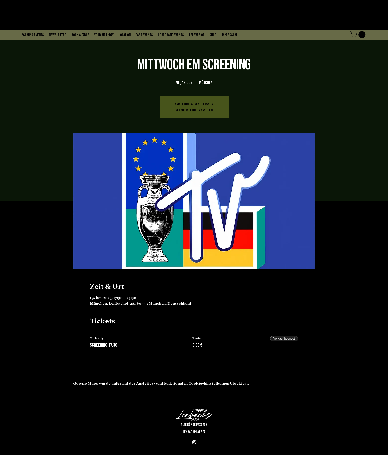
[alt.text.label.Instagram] (194, 442)
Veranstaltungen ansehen (194, 110)
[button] (358, 34)
